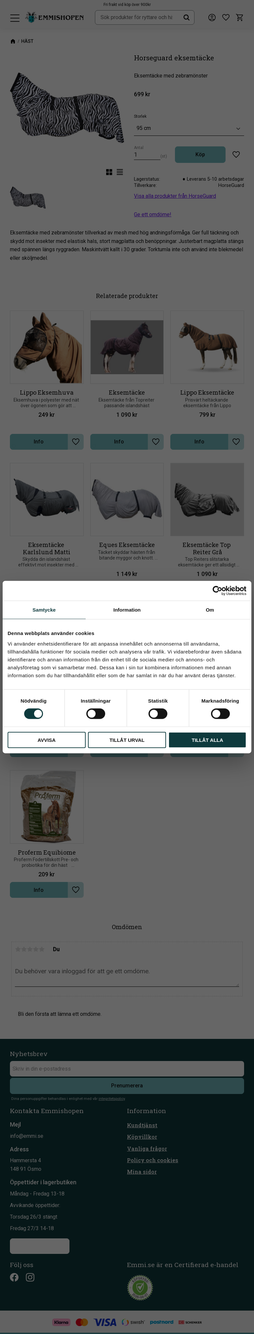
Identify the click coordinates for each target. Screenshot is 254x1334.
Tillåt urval (127, 740)
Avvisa (46, 740)
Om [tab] (210, 610)
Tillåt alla (207, 740)
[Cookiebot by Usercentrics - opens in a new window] (217, 591)
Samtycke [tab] (44, 610)
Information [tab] (127, 610)
